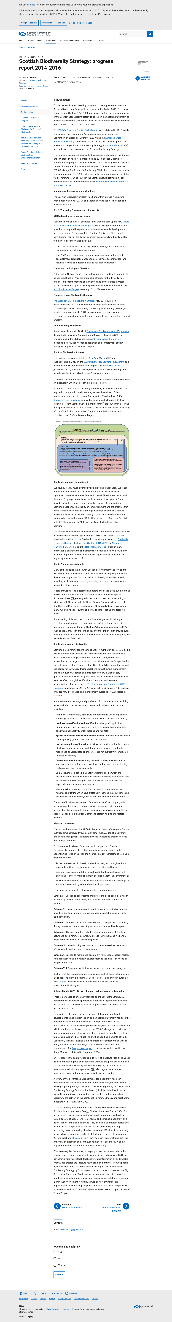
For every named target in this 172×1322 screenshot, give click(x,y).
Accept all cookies (29, 23)
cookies (31, 4)
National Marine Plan (96, 547)
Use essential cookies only (53, 23)
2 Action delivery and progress (30, 119)
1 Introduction (27, 112)
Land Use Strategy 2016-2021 (92, 543)
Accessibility (23, 1299)
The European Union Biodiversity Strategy (74, 300)
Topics (31, 40)
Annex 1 (63, 981)
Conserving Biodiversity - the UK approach (107, 331)
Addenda (25, 101)
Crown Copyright (64, 1299)
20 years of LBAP (80, 1138)
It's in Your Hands (112, 145)
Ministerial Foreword (29, 106)
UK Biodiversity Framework (107, 339)
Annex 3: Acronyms (29, 163)
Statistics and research (69, 40)
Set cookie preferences (80, 22)
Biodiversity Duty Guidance (67, 400)
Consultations (89, 40)
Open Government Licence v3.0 (60, 1309)
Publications (51, 40)
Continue (59, 1275)
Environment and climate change (36, 86)
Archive (34, 1299)
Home (21, 48)
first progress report (82, 1048)
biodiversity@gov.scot (71, 1229)
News (39, 40)
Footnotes (25, 169)
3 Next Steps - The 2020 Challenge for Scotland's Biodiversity (31, 129)
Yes (60, 1252)
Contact (43, 1299)
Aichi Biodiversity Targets (66, 289)
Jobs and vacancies (81, 1299)
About (21, 40)
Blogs (101, 40)
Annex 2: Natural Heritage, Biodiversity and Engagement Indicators (32, 155)
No (59, 1258)
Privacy (95, 1299)
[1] (103, 403)
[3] (63, 525)
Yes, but (62, 1265)
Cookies (52, 1299)
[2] (61, 521)
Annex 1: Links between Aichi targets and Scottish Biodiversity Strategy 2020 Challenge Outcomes (32, 142)
